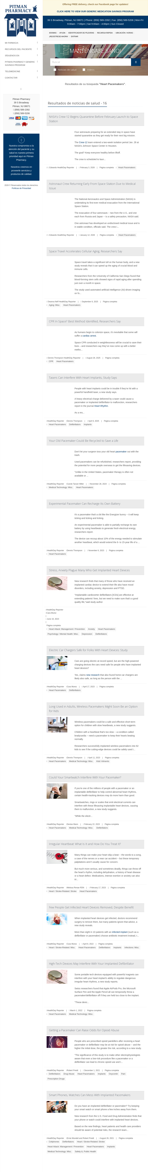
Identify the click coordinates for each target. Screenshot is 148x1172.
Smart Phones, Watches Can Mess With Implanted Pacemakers (89, 1095)
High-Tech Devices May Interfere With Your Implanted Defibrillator (91, 963)
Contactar (11, 78)
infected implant (120, 932)
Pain (123, 1074)
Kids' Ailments (102, 761)
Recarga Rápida (105, 33)
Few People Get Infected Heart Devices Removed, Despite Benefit (91, 907)
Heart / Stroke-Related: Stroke (62, 891)
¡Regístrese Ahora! (58, 36)
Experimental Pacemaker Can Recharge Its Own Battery (84, 503)
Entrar (74, 36)
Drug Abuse (69, 1074)
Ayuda (62, 33)
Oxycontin (113, 1074)
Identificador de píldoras (81, 33)
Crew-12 (83, 142)
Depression (87, 634)
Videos (88, 69)
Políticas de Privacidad (21, 188)
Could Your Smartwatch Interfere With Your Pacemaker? (85, 777)
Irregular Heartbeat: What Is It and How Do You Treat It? (85, 844)
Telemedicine (12, 71)
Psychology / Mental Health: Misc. (63, 634)
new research (93, 675)
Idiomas (52, 33)
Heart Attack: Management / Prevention (67, 629)
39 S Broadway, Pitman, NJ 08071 (65, 20)
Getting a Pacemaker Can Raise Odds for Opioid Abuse (84, 1030)
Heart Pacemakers (126, 167)
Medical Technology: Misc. (61, 487)
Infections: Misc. (132, 947)
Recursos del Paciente (18, 49)
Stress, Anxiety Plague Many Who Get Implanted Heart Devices (89, 570)
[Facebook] (21, 89)
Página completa (107, 167)
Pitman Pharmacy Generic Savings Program (20, 63)
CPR (51, 361)
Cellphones (54, 1141)
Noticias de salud (65, 69)
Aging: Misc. (54, 305)
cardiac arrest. (90, 335)
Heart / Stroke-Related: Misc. (62, 947)
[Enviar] (136, 62)
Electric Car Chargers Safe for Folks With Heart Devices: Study (88, 650)
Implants (88, 424)
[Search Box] (90, 62)
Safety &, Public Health (85, 1151)
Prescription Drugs (56, 1079)
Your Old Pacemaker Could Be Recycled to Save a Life (83, 441)
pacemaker (121, 451)
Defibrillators (74, 424)
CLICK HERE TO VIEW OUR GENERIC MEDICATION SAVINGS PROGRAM (95, 11)
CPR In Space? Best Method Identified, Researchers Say (85, 321)
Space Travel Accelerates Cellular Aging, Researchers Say (85, 251)
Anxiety (91, 629)
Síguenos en (12, 55)
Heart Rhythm (101, 406)
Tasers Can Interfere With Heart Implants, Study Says (83, 377)
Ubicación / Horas (124, 33)
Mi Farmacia (11, 43)
